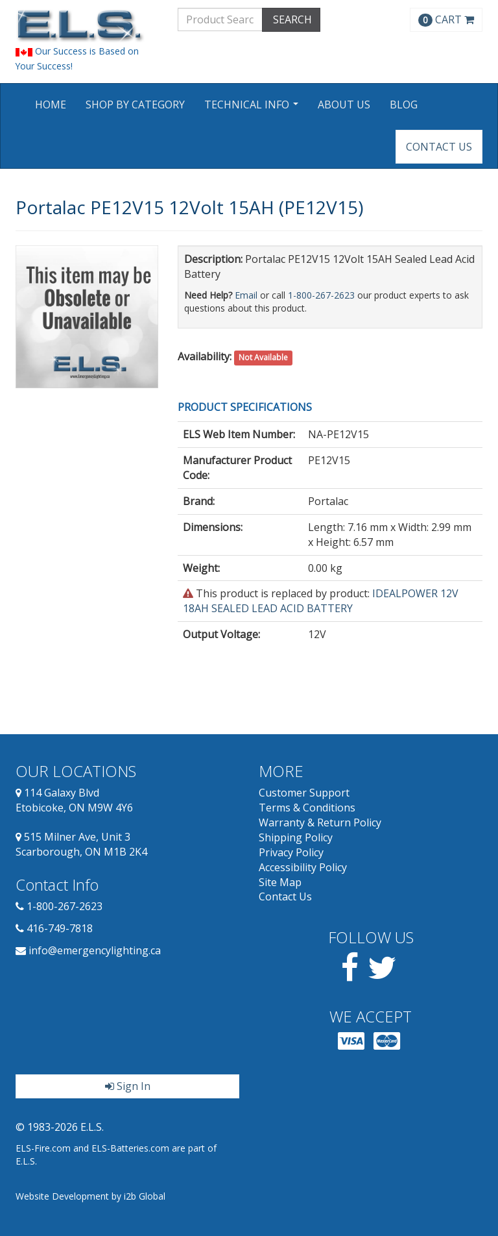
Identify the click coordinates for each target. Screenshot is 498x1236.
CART (446, 19)
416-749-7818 (60, 928)
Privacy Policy (291, 852)
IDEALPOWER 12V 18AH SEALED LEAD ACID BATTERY (320, 600)
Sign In (127, 1086)
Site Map (280, 882)
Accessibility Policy (303, 867)
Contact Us (439, 147)
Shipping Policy (296, 837)
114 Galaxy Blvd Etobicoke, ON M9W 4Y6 (74, 800)
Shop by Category (135, 104)
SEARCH (291, 19)
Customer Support (304, 792)
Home (50, 104)
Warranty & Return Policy (320, 822)
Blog (404, 104)
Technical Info (253, 108)
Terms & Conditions (307, 807)
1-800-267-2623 (321, 295)
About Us (344, 104)
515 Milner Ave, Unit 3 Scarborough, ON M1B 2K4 (81, 844)
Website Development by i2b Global (90, 1196)
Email (246, 295)
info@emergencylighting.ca (95, 950)
